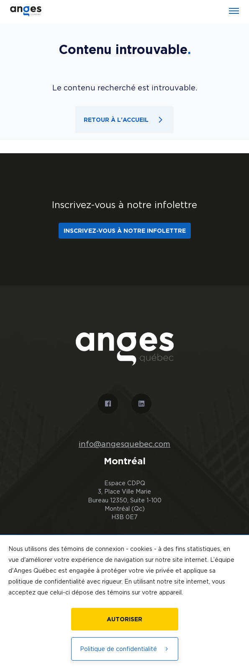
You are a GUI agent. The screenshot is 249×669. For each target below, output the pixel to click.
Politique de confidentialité (124, 649)
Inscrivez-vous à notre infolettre (125, 230)
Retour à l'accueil (124, 120)
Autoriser (124, 619)
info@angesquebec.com (124, 444)
